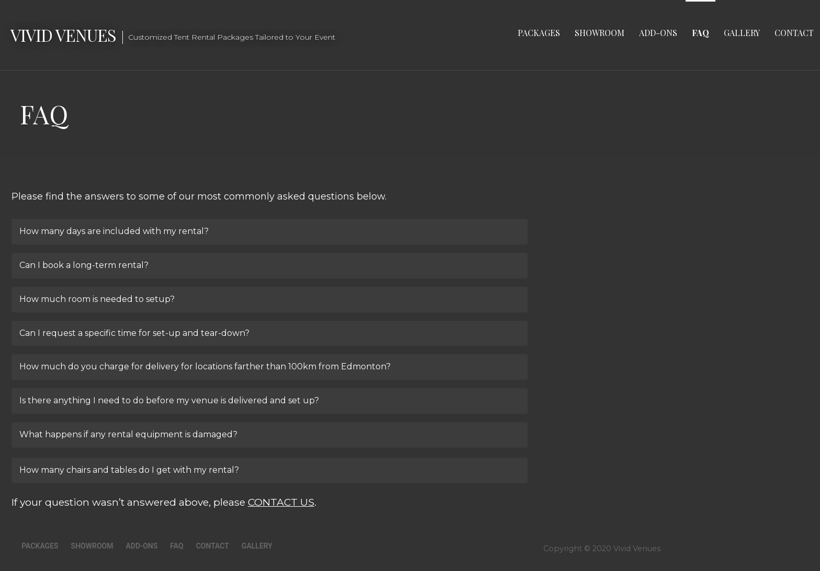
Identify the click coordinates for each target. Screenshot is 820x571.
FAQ (700, 32)
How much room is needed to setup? (97, 299)
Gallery (742, 32)
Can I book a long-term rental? (84, 265)
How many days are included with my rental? (114, 231)
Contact (794, 32)
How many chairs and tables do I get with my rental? (129, 470)
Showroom (599, 32)
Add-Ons (658, 32)
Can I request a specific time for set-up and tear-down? (134, 333)
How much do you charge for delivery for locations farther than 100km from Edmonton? (205, 366)
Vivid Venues (63, 35)
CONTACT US (281, 502)
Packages (539, 32)
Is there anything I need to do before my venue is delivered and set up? (169, 400)
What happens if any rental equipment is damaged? (128, 434)
